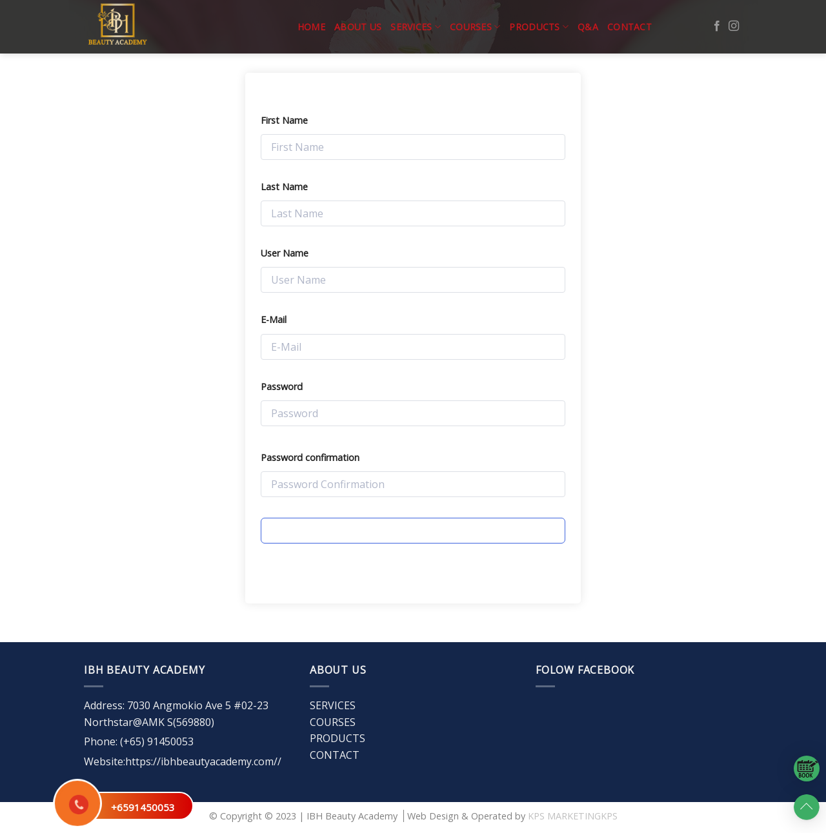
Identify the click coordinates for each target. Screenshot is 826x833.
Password (282, 386)
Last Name (284, 187)
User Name (284, 253)
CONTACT (629, 27)
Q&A (588, 27)
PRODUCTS (539, 27)
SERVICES (415, 27)
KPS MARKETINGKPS (573, 816)
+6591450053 (143, 807)
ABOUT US (357, 27)
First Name (284, 120)
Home (311, 27)
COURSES (475, 27)
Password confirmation (310, 457)
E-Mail (274, 319)
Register (413, 531)
